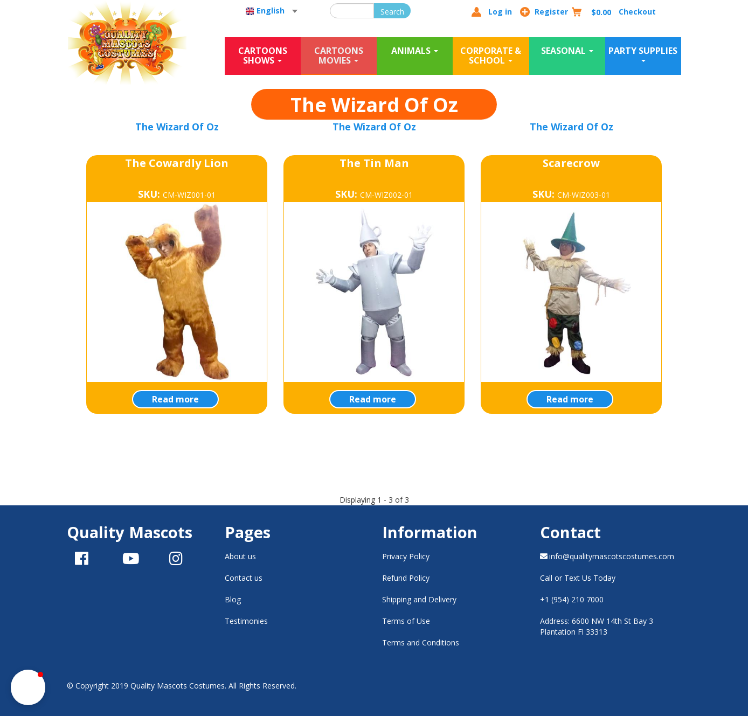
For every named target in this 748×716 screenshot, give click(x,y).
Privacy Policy (406, 556)
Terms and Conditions (420, 642)
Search (392, 11)
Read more (175, 399)
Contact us (243, 578)
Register (551, 11)
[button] (28, 687)
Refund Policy (406, 578)
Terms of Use (406, 621)
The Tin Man (374, 163)
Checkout (637, 11)
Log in (500, 11)
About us (240, 556)
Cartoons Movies (338, 55)
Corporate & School (490, 55)
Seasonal (567, 51)
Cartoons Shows (262, 55)
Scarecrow (571, 163)
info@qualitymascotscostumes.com (607, 556)
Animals (414, 51)
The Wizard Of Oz (177, 126)
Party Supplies (642, 53)
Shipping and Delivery (419, 599)
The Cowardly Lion (176, 163)
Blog (233, 599)
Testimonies (246, 621)
